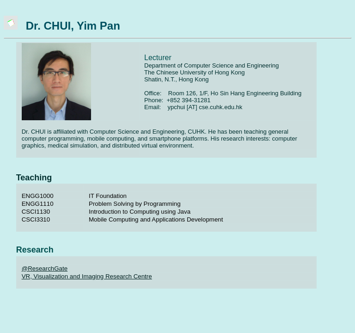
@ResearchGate (44, 268)
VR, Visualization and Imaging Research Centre (87, 276)
